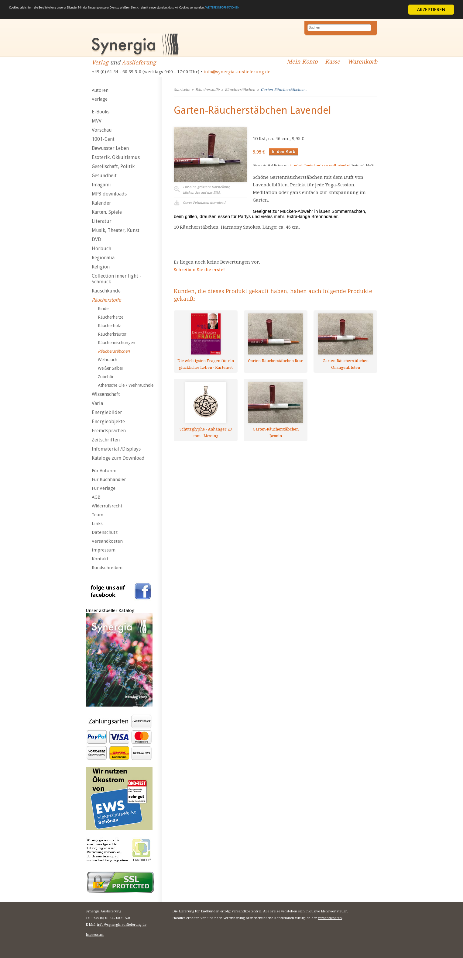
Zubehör (106, 376)
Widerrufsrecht (107, 506)
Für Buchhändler (109, 479)
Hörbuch (101, 248)
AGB (96, 497)
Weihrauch (107, 359)
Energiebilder (107, 412)
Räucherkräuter (112, 334)
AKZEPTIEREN (431, 9)
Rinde (103, 308)
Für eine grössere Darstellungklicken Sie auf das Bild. (206, 190)
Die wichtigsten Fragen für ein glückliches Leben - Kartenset (205, 364)
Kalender (101, 203)
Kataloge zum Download (118, 458)
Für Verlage (103, 488)
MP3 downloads (109, 194)
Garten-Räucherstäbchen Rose (275, 360)
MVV (96, 121)
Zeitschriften (106, 440)
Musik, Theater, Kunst (115, 230)
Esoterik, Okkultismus (116, 157)
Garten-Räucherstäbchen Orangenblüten (346, 364)
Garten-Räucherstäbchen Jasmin (276, 432)
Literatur (101, 221)
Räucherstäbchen (114, 351)
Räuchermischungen (116, 342)
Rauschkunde (106, 291)
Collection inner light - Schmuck (116, 279)
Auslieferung (139, 62)
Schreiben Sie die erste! (199, 269)
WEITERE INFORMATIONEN (365, 10)
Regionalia (103, 258)
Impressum (103, 550)
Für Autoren (104, 470)
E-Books (100, 112)
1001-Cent (103, 139)
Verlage (100, 99)
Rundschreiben (107, 567)
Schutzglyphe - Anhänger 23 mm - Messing (206, 432)
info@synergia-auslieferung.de (237, 71)
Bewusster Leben (110, 148)
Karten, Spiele (107, 212)
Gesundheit (104, 175)
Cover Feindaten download (204, 203)
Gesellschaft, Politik (113, 166)
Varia (97, 403)
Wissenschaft (106, 394)
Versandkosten (107, 541)
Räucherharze (110, 317)
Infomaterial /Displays (116, 449)
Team (97, 514)
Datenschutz (105, 532)
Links (97, 523)
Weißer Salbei (110, 368)
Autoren (100, 90)
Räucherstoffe (106, 300)
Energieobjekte (108, 421)
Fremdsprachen (109, 431)
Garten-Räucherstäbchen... (284, 90)
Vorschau (102, 130)
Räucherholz (109, 325)
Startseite (182, 90)
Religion (101, 267)
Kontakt (100, 559)
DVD (96, 239)
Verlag (100, 62)
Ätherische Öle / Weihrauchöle (125, 385)
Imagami (101, 185)
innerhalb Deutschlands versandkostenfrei (320, 165)
